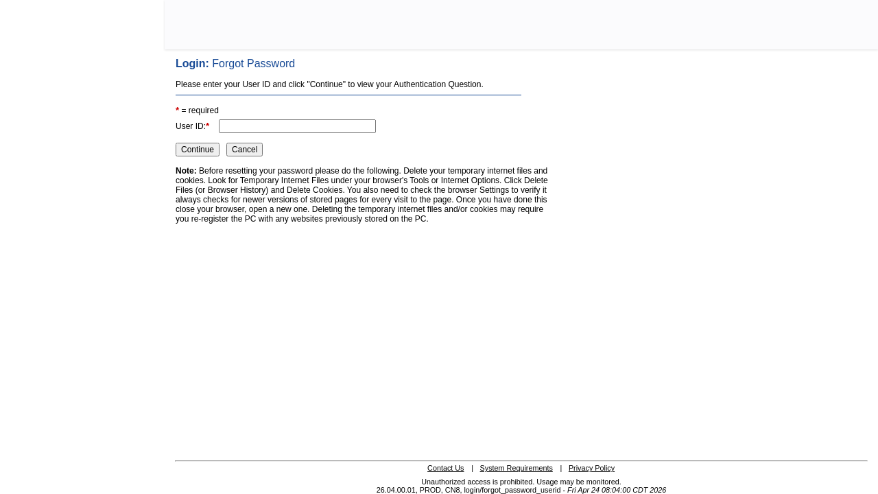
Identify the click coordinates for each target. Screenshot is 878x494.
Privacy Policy (592, 468)
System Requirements (516, 468)
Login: (235, 63)
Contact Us (445, 468)
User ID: (192, 126)
